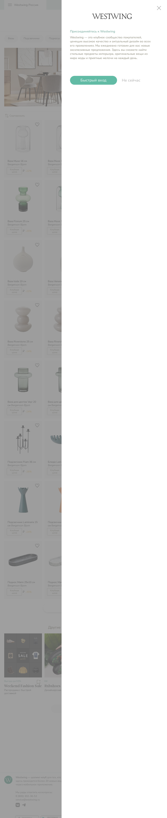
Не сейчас (131, 80)
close (159, 8)
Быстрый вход (93, 80)
